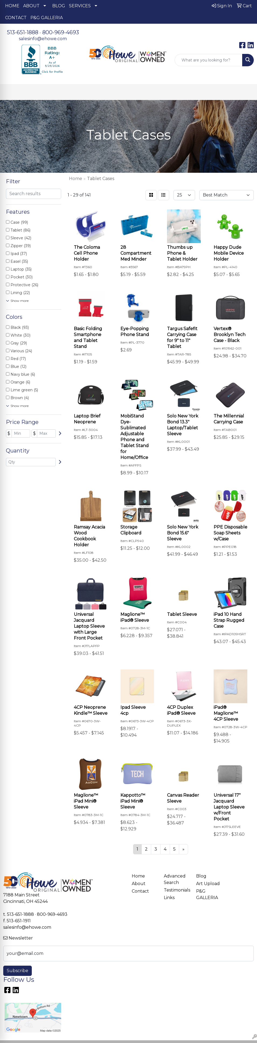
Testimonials (176, 890)
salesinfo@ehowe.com (43, 38)
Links (169, 897)
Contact (140, 891)
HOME (12, 5)
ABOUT (31, 5)
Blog (201, 876)
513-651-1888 (22, 32)
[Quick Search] (208, 60)
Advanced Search (175, 879)
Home (138, 876)
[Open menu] (246, 92)
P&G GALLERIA (46, 17)
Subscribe (17, 970)
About (138, 883)
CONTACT (16, 17)
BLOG (58, 5)
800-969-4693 (60, 32)
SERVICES (80, 5)
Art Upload (208, 883)
